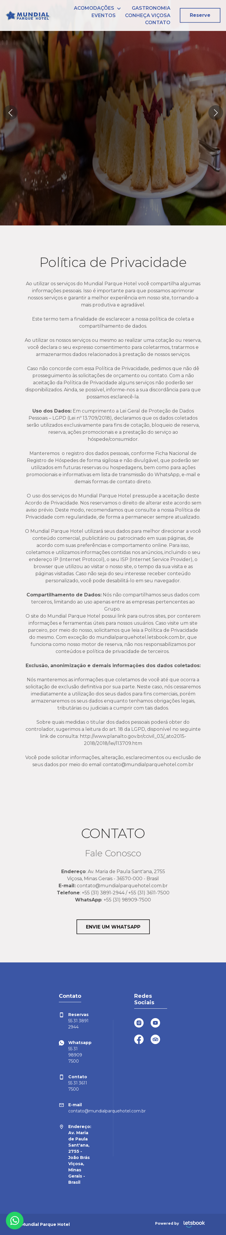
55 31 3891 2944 (74, 1021)
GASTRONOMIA (151, 8)
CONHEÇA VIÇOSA (147, 15)
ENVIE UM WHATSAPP (113, 927)
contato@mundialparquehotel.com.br (75, 1108)
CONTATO (157, 22)
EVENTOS (104, 15)
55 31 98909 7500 (75, 1052)
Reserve (200, 15)
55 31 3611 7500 (73, 1083)
